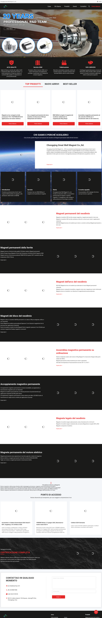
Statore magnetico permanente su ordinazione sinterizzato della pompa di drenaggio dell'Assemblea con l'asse (27, 490)
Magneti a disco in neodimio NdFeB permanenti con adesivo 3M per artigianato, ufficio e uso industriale (22, 320)
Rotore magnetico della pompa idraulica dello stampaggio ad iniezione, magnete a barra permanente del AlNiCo (28, 486)
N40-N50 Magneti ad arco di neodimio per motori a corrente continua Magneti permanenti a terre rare (78, 224)
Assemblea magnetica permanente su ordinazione (75, 351)
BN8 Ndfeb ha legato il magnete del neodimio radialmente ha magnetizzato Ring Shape (63, 116)
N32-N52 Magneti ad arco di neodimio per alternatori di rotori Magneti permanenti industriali (76, 286)
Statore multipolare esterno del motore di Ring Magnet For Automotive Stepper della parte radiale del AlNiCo (78, 357)
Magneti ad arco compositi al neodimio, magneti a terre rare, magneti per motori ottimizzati (78, 289)
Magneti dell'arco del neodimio (71, 281)
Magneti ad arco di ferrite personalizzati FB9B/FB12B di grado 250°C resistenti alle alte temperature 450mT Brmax (21, 256)
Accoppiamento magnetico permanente (20, 384)
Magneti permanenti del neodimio (73, 213)
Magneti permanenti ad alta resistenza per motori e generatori (71, 360)
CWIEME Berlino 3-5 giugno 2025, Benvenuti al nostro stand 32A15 (49, 523)
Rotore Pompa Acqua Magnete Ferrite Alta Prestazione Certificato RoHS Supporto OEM (21, 253)
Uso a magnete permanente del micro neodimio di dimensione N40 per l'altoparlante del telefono (38, 116)
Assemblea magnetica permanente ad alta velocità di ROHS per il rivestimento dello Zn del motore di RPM (89, 117)
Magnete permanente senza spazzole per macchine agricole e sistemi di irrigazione (21, 456)
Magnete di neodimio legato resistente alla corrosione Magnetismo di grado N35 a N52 (77, 424)
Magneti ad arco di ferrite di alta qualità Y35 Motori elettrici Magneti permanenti (20, 251)
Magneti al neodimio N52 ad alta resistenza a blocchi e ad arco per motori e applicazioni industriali (78, 220)
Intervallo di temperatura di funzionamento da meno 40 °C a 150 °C (72, 362)
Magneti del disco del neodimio (16, 316)
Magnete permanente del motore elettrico (21, 452)
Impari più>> (50, 164)
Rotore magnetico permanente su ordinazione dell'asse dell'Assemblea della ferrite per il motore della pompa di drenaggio (30, 487)
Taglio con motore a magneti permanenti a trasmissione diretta (16, 460)
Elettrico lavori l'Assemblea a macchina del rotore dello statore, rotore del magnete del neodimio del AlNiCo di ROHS (29, 489)
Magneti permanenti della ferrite (16, 247)
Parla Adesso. (13, 123)
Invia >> (58, 597)
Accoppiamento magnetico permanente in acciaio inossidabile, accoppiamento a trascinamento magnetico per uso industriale (20, 388)
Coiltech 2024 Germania (78, 522)
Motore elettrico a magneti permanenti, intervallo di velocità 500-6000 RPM (18, 458)
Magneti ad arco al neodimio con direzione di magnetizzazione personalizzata (75, 291)
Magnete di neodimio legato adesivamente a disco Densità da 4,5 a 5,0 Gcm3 (75, 422)
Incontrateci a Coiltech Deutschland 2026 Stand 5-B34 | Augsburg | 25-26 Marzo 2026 (16, 523)
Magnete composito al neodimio (64, 425)
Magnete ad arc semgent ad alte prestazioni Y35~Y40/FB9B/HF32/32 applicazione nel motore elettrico (12, 116)
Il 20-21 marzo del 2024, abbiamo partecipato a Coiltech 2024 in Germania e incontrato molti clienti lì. (85, 526)
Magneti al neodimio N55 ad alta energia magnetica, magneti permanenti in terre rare (77, 217)
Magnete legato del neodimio (70, 418)
